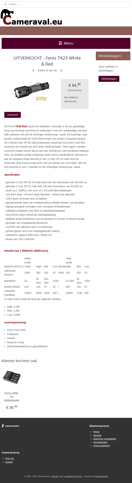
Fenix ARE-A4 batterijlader (11, 397)
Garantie (97, 435)
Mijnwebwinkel (101, 476)
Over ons (9, 458)
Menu (66, 43)
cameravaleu (10, 426)
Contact (9, 462)
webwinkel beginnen (73, 476)
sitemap (55, 476)
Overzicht (12, 114)
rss (61, 476)
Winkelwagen (108, 78)
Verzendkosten (100, 442)
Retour (96, 431)
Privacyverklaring (101, 445)
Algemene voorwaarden (104, 439)
